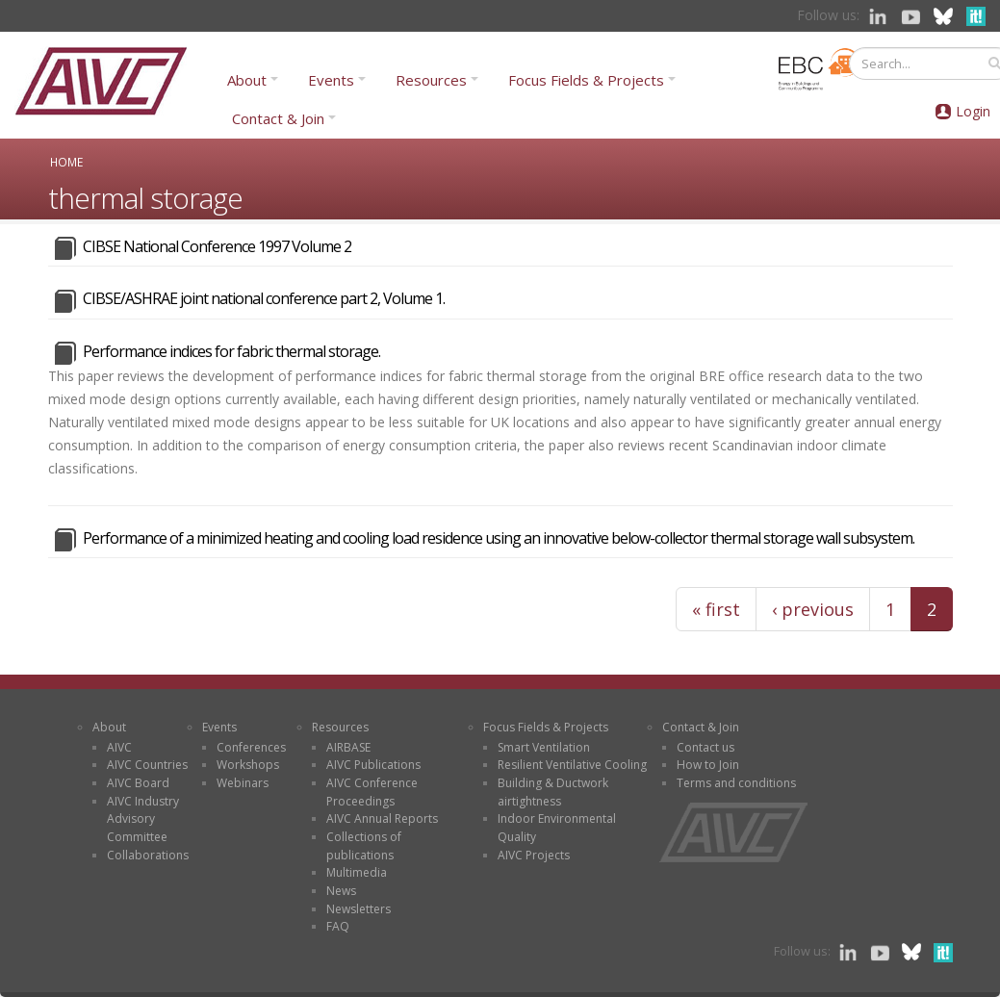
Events (331, 79)
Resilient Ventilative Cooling (572, 764)
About (247, 79)
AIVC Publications (373, 764)
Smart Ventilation (544, 747)
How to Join (708, 764)
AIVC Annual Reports (382, 818)
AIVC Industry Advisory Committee (143, 819)
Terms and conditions (736, 783)
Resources (431, 79)
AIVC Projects (534, 855)
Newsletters (358, 909)
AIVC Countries (147, 764)
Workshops (248, 764)
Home (66, 161)
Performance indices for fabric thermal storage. (231, 351)
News (341, 890)
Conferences (251, 747)
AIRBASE (348, 747)
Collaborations (148, 855)
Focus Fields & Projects (586, 79)
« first (716, 609)
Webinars (243, 783)
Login (973, 111)
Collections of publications (363, 846)
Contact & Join (278, 118)
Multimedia (356, 872)
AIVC (119, 747)
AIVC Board (138, 783)
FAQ (337, 926)
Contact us (705, 747)
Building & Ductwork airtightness (553, 792)
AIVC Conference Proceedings (372, 792)
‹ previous (813, 609)
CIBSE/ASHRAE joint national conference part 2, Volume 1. (264, 298)
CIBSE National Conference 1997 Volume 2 (217, 246)
